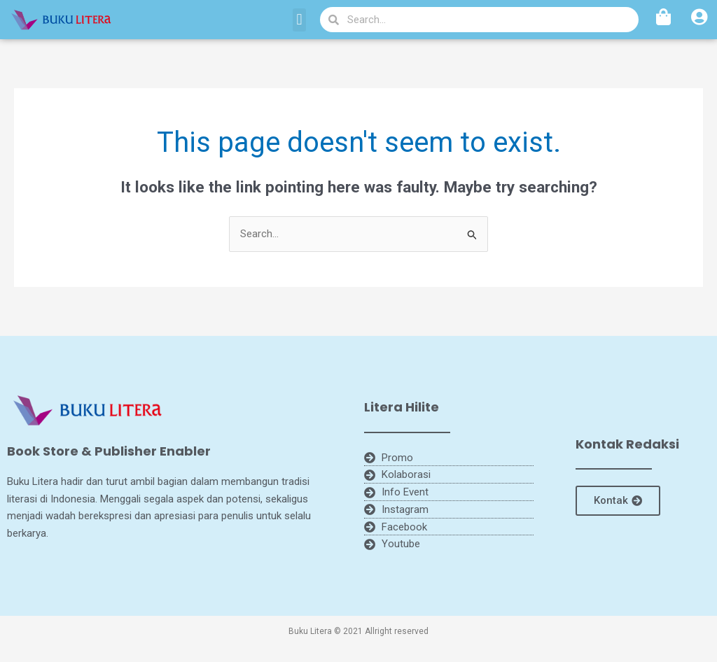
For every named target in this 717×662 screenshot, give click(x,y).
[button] (299, 19)
